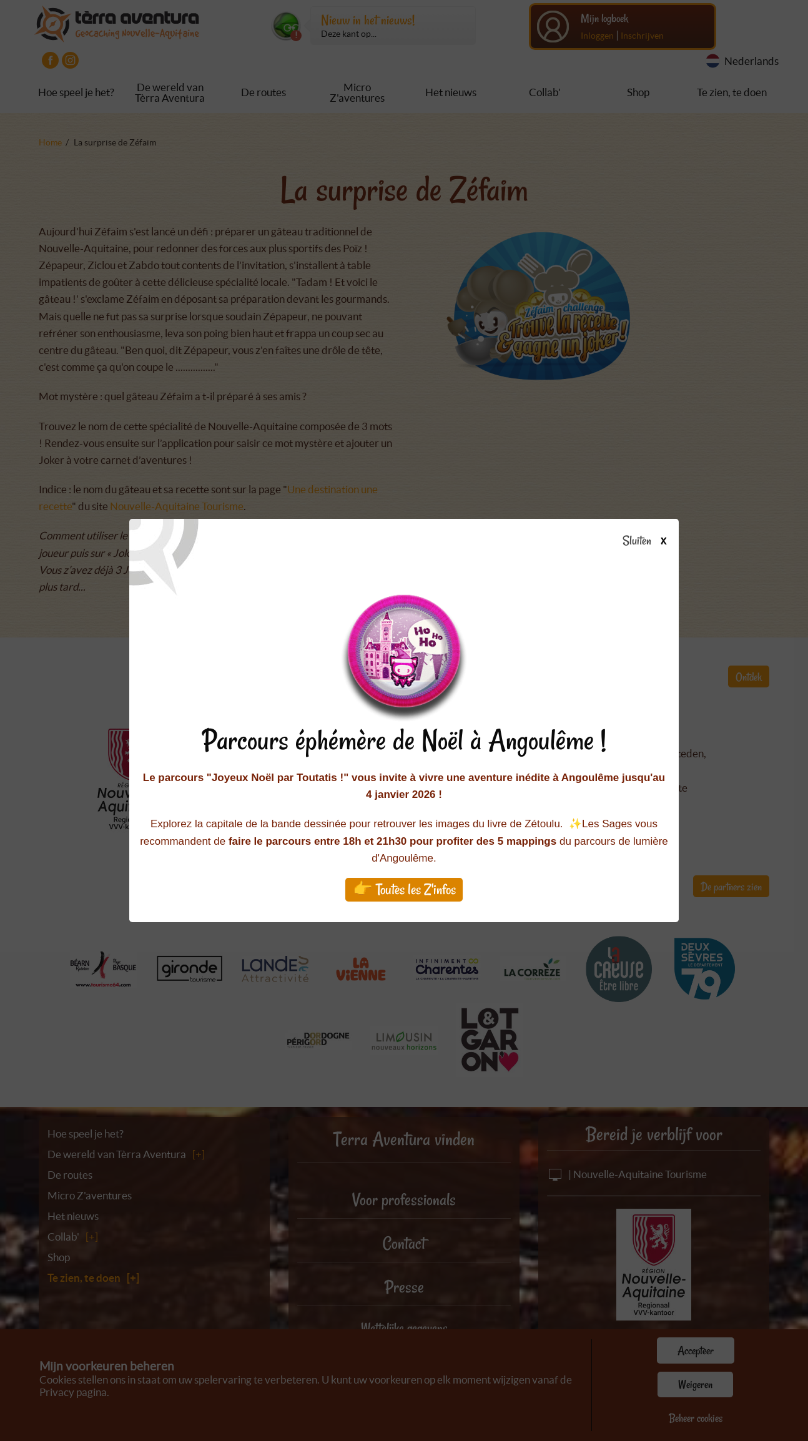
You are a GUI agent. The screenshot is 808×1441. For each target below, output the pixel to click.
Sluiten (649, 541)
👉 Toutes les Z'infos (404, 889)
